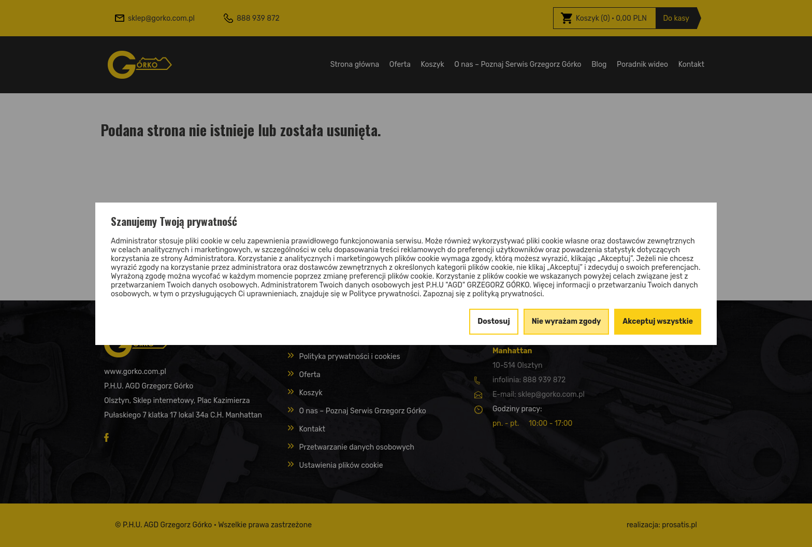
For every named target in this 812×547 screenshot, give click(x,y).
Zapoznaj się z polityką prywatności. (483, 294)
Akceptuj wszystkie (657, 321)
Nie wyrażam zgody (566, 321)
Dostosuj (493, 321)
